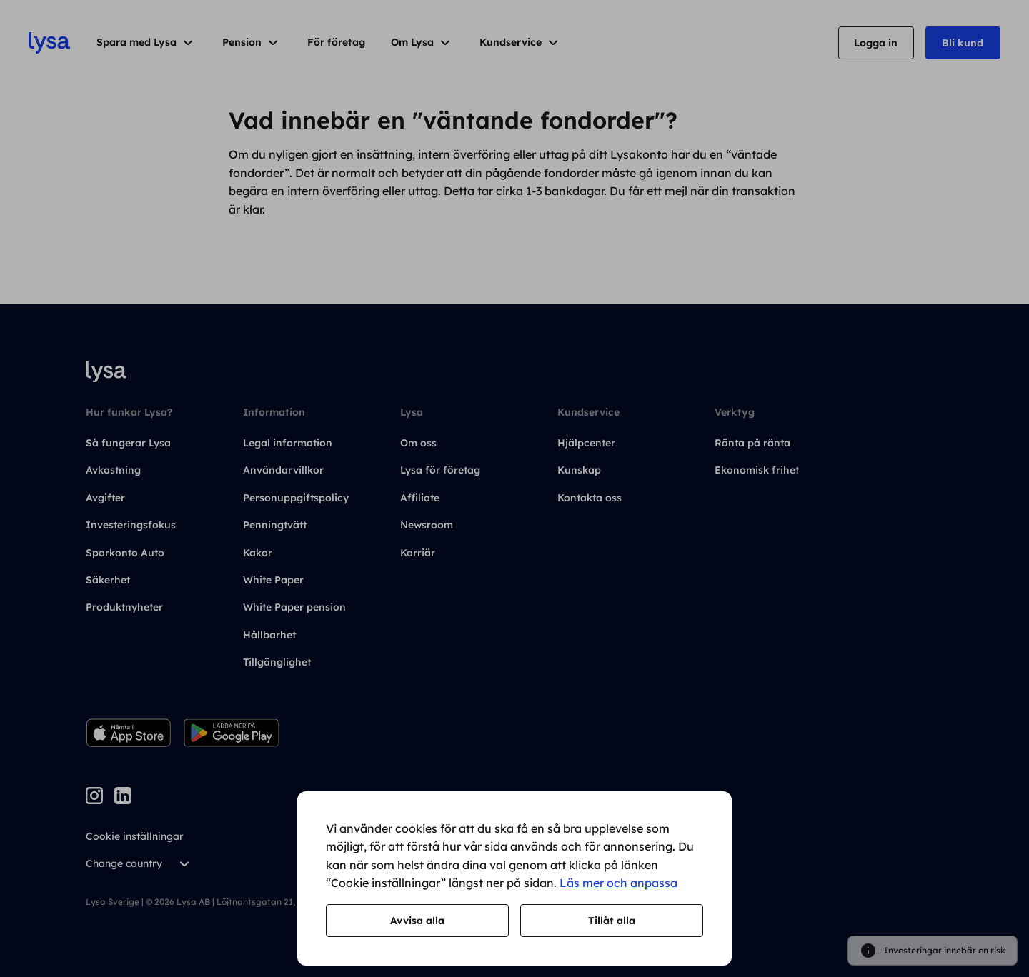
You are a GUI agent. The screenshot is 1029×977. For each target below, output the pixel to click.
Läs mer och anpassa (618, 883)
